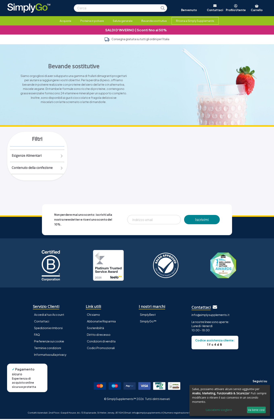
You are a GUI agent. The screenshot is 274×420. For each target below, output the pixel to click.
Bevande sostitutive (154, 20)
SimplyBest (148, 315)
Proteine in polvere (92, 20)
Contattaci (41, 322)
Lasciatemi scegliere (219, 410)
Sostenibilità (95, 329)
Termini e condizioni (47, 349)
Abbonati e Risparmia (101, 322)
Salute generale (122, 20)
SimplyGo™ (148, 322)
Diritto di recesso (98, 335)
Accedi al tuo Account (49, 315)
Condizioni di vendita (101, 342)
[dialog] (229, 400)
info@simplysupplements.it (210, 315)
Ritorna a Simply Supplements (195, 20)
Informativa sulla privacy (50, 355)
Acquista (65, 20)
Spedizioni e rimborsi (48, 329)
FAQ (37, 335)
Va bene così (256, 410)
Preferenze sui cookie (49, 342)
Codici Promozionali (101, 349)
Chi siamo (93, 315)
